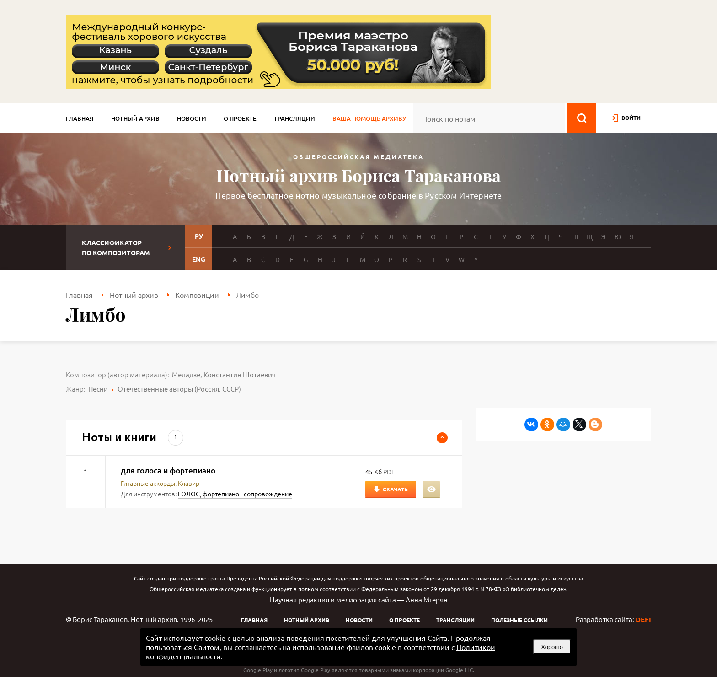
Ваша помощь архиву (369, 118)
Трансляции (294, 118)
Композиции (197, 294)
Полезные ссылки (519, 619)
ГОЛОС (189, 493)
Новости (191, 118)
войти (631, 117)
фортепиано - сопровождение (247, 493)
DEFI (643, 619)
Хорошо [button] (552, 647)
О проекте (240, 118)
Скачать (395, 489)
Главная (80, 118)
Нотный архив (135, 118)
